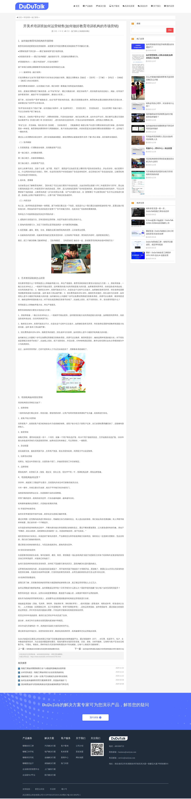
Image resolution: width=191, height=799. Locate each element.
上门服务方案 (50, 770)
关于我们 (155, 6)
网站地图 (79, 758)
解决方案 (100, 6)
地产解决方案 (50, 752)
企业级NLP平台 (29, 776)
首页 (76, 6)
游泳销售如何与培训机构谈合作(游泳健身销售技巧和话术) (45, 685)
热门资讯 (35, 18)
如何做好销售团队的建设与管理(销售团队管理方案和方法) (104, 649)
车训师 (53, 790)
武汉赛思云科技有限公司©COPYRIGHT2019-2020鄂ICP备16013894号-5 (52, 795)
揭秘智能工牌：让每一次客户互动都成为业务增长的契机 (45, 677)
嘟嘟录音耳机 (28, 758)
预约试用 (168, 6)
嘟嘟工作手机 (28, 752)
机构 (82, 32)
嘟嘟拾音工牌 (28, 746)
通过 (88, 32)
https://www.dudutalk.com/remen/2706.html (46, 657)
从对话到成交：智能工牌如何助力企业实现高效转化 (43, 673)
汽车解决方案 (50, 746)
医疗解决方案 (50, 776)
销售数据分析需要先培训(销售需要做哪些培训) (43, 649)
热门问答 (64, 764)
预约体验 (95, 718)
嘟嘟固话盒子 (28, 764)
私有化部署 (128, 6)
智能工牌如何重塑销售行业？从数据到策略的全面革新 (44, 669)
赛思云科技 (39, 790)
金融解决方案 (50, 758)
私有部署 (64, 752)
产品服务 (87, 6)
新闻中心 (64, 758)
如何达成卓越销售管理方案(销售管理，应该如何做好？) (45, 681)
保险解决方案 (50, 764)
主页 (20, 18)
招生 (85, 32)
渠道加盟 (79, 752)
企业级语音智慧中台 (31, 770)
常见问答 (27, 18)
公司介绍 (79, 746)
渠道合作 (142, 6)
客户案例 (114, 6)
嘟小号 (64, 790)
